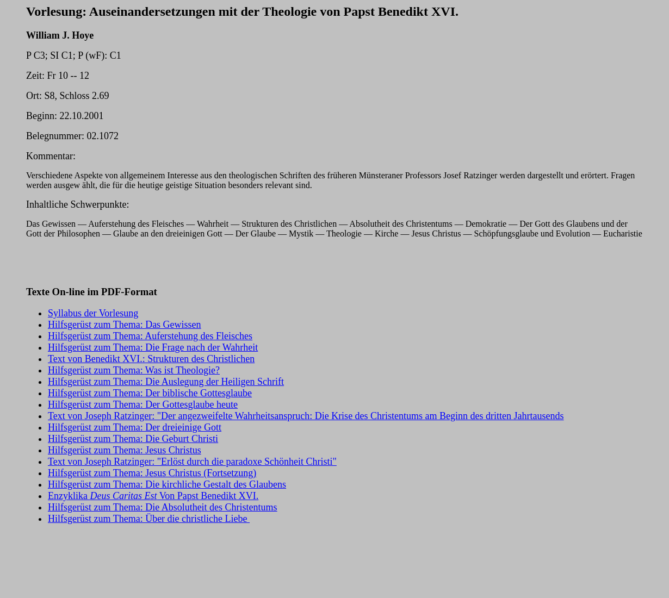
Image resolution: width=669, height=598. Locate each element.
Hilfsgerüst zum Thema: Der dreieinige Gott (134, 427)
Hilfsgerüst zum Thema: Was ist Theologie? (134, 370)
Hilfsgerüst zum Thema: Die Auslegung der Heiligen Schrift (166, 381)
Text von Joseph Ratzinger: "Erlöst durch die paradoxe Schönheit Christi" (192, 461)
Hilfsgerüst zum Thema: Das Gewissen (124, 324)
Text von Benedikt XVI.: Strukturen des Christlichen (151, 358)
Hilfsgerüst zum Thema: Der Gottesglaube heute (143, 404)
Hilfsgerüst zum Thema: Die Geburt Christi (133, 438)
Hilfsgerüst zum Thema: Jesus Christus (124, 450)
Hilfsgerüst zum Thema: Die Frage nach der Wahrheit (153, 347)
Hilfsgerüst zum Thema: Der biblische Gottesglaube (150, 393)
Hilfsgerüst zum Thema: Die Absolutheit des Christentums (162, 507)
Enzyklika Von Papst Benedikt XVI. (153, 495)
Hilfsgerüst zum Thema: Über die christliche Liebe (149, 518)
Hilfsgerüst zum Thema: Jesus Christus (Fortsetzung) (152, 473)
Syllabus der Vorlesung (93, 313)
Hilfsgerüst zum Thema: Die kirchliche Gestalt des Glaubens (167, 484)
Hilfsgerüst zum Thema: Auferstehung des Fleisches (150, 336)
